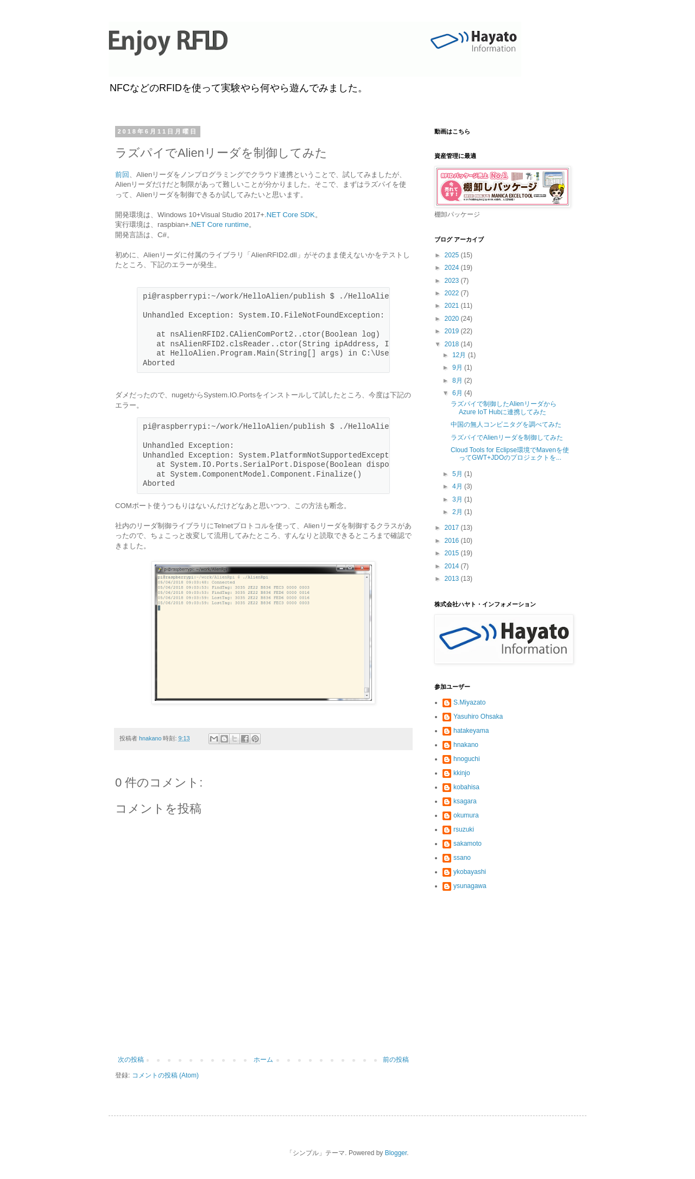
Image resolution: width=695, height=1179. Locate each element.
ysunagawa (469, 886)
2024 (453, 267)
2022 (453, 293)
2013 (453, 578)
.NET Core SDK (289, 215)
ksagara (465, 801)
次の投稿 (131, 1059)
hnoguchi (466, 759)
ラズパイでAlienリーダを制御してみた (507, 437)
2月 (458, 512)
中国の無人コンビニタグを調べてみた (506, 424)
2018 (453, 344)
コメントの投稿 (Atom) (165, 1075)
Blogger (396, 1153)
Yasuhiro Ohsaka (478, 716)
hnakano (465, 745)
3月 (458, 499)
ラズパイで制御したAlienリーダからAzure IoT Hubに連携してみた (504, 407)
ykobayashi (469, 872)
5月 (458, 474)
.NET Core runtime (219, 224)
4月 (458, 486)
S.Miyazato (469, 702)
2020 (453, 318)
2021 (453, 305)
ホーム (263, 1059)
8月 (458, 380)
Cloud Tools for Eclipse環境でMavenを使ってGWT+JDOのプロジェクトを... (510, 453)
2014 (453, 566)
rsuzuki (463, 829)
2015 (453, 553)
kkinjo (461, 773)
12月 (460, 355)
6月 (458, 393)
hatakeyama (471, 730)
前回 (122, 174)
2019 (453, 331)
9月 (458, 367)
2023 (453, 280)
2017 (453, 527)
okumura (466, 815)
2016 (453, 540)
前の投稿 (396, 1059)
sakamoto (467, 843)
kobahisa (466, 787)
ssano (462, 857)
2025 (453, 255)
